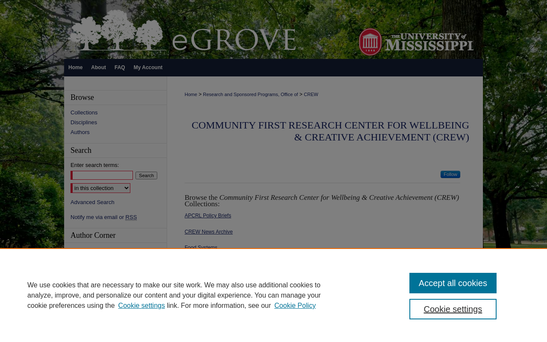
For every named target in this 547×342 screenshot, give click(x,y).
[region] (273, 295)
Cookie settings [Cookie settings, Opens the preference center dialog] (453, 309)
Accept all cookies (453, 283)
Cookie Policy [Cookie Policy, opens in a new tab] (295, 305)
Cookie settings (141, 305)
